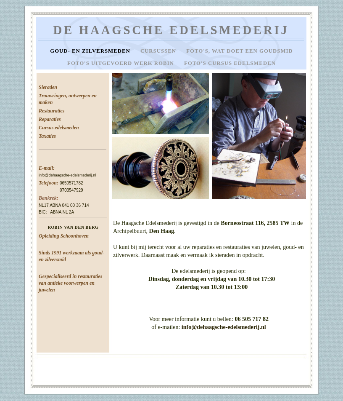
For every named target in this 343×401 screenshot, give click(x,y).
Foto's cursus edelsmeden (230, 63)
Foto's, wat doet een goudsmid (239, 51)
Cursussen (159, 51)
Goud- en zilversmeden (91, 51)
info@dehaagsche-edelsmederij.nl (67, 175)
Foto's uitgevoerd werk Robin (121, 63)
